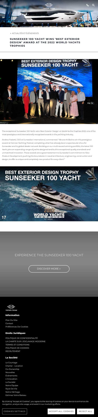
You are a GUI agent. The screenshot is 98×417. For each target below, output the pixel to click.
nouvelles (10, 372)
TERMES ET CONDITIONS (17, 344)
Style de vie (11, 388)
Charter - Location (14, 366)
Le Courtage (11, 362)
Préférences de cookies (16, 326)
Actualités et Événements (24, 33)
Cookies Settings (15, 411)
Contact (9, 323)
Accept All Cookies (61, 411)
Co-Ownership (12, 369)
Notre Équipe (11, 385)
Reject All (85, 411)
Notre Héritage (12, 392)
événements (11, 375)
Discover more (49, 268)
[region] (49, 407)
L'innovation (11, 379)
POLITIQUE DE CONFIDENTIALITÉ (21, 338)
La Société (10, 382)
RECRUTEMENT (12, 351)
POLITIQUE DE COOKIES (17, 348)
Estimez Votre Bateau (15, 395)
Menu (6, 6)
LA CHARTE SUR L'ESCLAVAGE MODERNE (25, 341)
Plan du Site (11, 320)
